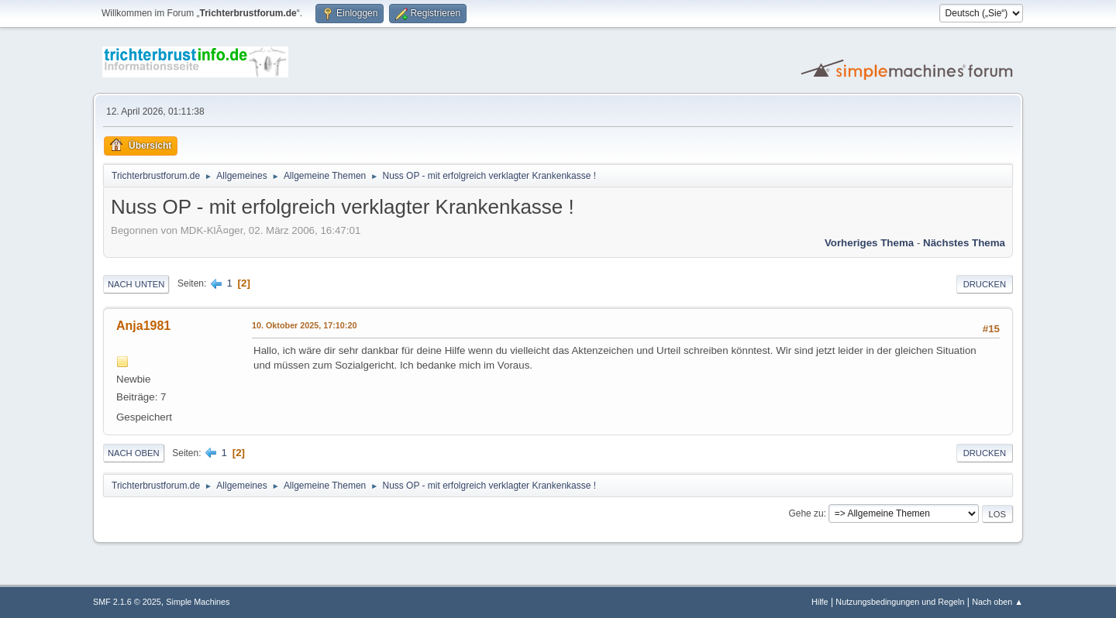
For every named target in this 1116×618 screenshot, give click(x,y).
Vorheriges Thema (869, 243)
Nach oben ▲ (997, 601)
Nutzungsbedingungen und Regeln (899, 601)
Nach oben (134, 453)
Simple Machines (197, 601)
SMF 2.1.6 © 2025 (127, 601)
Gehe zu (805, 513)
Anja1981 (143, 325)
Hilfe (819, 601)
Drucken (984, 284)
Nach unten (136, 284)
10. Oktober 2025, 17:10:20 (304, 325)
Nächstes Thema (964, 243)
